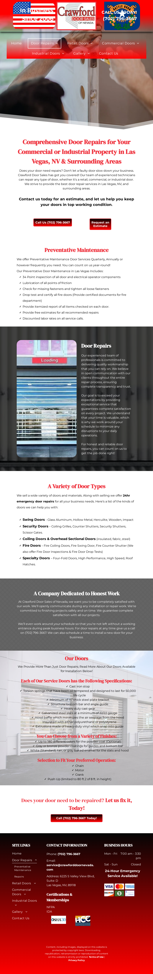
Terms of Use (96, 957)
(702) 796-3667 (69, 854)
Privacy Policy (76, 960)
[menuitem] (18, 43)
